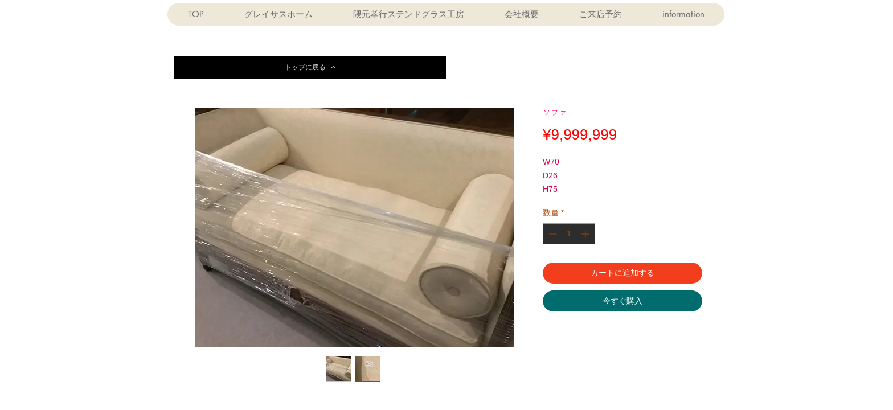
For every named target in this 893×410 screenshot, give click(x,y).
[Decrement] (551, 234)
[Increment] (586, 234)
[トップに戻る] (310, 67)
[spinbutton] (569, 234)
